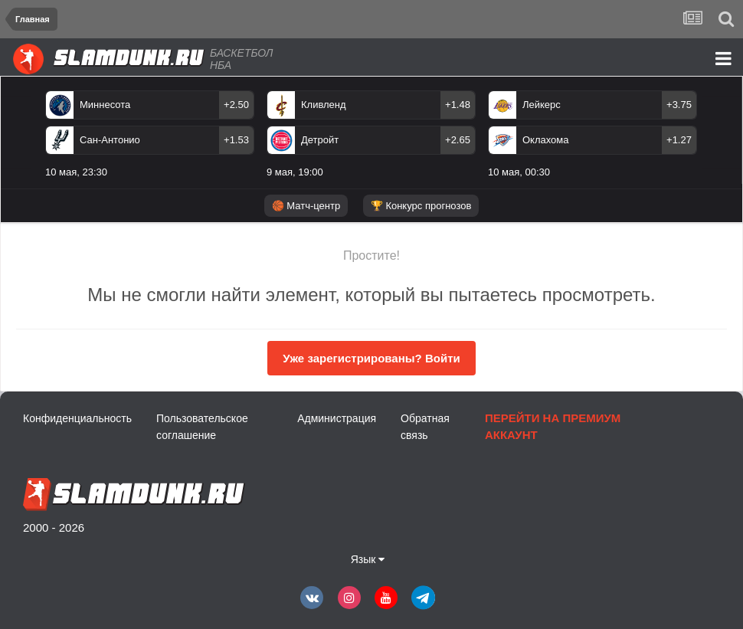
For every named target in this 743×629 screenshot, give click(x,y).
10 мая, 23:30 (76, 172)
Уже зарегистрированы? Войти (371, 358)
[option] (371, 137)
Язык (368, 559)
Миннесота (105, 104)
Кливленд (323, 104)
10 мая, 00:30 (519, 172)
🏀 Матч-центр (306, 205)
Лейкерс (541, 104)
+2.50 (236, 104)
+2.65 (457, 140)
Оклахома (545, 140)
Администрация (336, 418)
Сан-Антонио (110, 140)
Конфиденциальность (77, 418)
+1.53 (236, 140)
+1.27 (679, 140)
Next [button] (725, 140)
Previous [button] (21, 140)
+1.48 (457, 104)
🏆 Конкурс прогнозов (421, 205)
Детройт (320, 140)
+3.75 (679, 104)
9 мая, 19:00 (295, 172)
